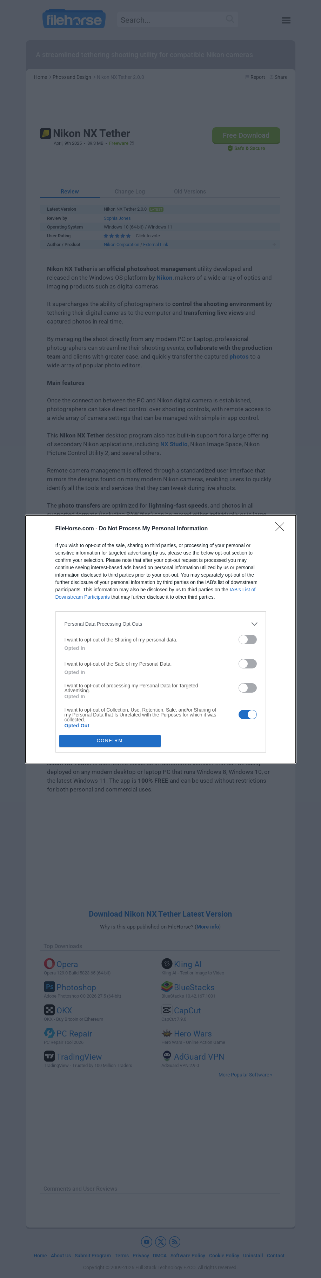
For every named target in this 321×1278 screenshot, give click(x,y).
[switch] (248, 639)
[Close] (282, 529)
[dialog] (161, 639)
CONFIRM (110, 740)
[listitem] (161, 624)
